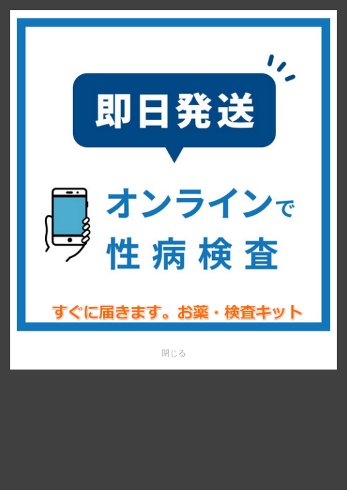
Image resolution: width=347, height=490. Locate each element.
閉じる (174, 353)
